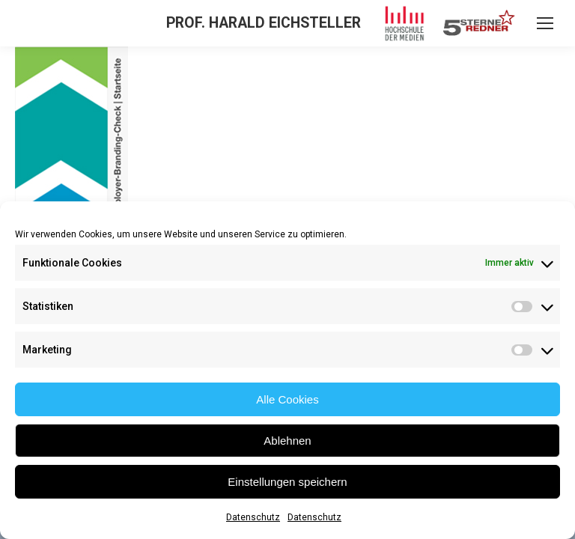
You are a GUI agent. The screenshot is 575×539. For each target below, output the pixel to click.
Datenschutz (253, 517)
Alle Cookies (287, 399)
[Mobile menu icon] (545, 23)
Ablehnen (287, 440)
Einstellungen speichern (287, 481)
